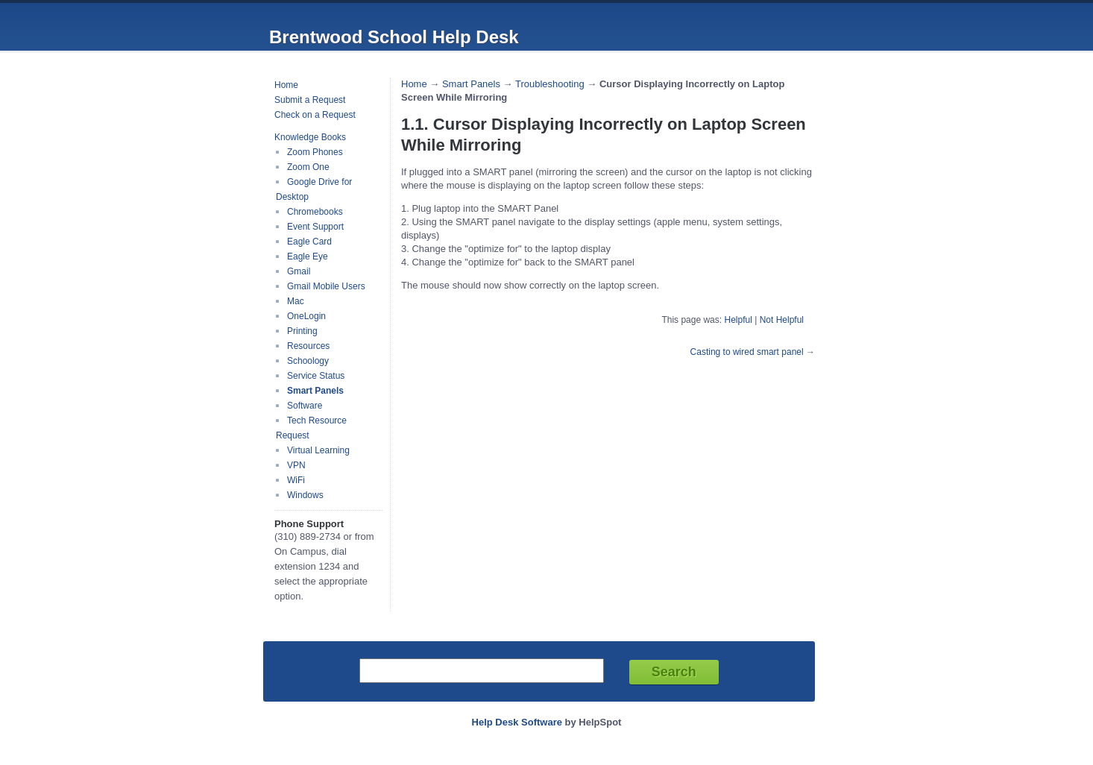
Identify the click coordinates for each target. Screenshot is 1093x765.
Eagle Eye (307, 256)
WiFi (296, 480)
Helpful (738, 320)
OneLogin (306, 316)
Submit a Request (309, 100)
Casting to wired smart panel (747, 352)
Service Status (315, 376)
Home (286, 85)
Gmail (298, 271)
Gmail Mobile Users (326, 286)
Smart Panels (315, 390)
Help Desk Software (517, 722)
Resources (308, 346)
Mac (295, 301)
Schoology (308, 361)
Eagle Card (309, 241)
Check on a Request (315, 115)
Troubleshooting (550, 83)
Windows (305, 495)
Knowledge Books (310, 137)
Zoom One (308, 167)
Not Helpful (782, 320)
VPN (296, 465)
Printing (302, 331)
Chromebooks (315, 212)
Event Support (315, 226)
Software (304, 405)
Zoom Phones (315, 152)
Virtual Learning (318, 450)
